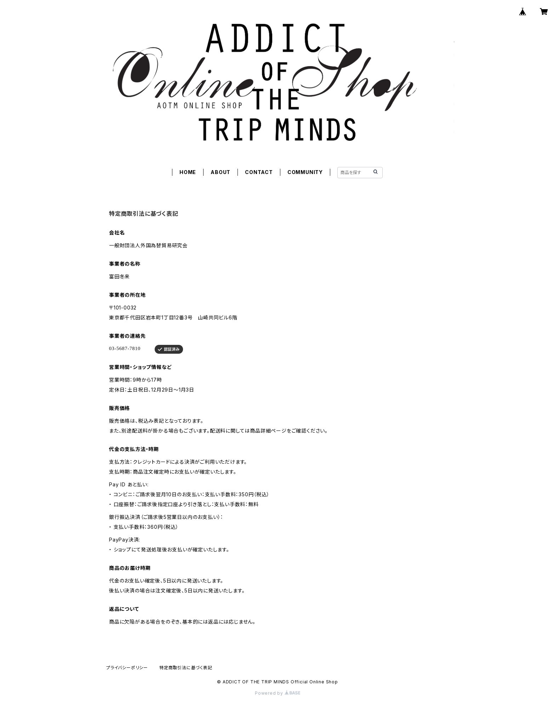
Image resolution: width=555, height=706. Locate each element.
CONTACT (259, 172)
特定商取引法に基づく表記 (185, 667)
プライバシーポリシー (127, 667)
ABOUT (220, 172)
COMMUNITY (305, 172)
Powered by (277, 693)
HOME (187, 172)
